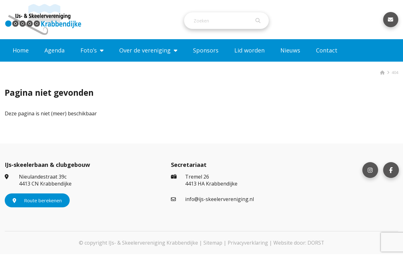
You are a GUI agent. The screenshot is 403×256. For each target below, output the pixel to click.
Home (21, 52)
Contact (326, 52)
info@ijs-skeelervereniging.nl (212, 201)
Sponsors (206, 52)
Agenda (54, 52)
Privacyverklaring (247, 244)
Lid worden (249, 52)
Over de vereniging (145, 52)
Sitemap (212, 244)
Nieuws (290, 52)
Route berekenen (37, 202)
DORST (316, 244)
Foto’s (88, 52)
